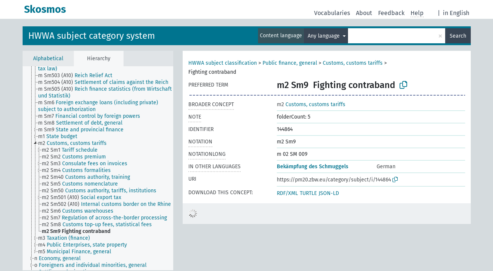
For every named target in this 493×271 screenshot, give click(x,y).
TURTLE (308, 193)
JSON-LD (329, 193)
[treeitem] (78, 75)
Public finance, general (290, 63)
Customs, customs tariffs (353, 63)
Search (458, 36)
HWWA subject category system (91, 35)
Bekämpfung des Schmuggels (312, 166)
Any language (324, 36)
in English (456, 13)
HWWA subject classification (222, 63)
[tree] (98, 168)
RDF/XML (287, 193)
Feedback (391, 13)
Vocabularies (332, 13)
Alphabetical (48, 58)
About (364, 13)
